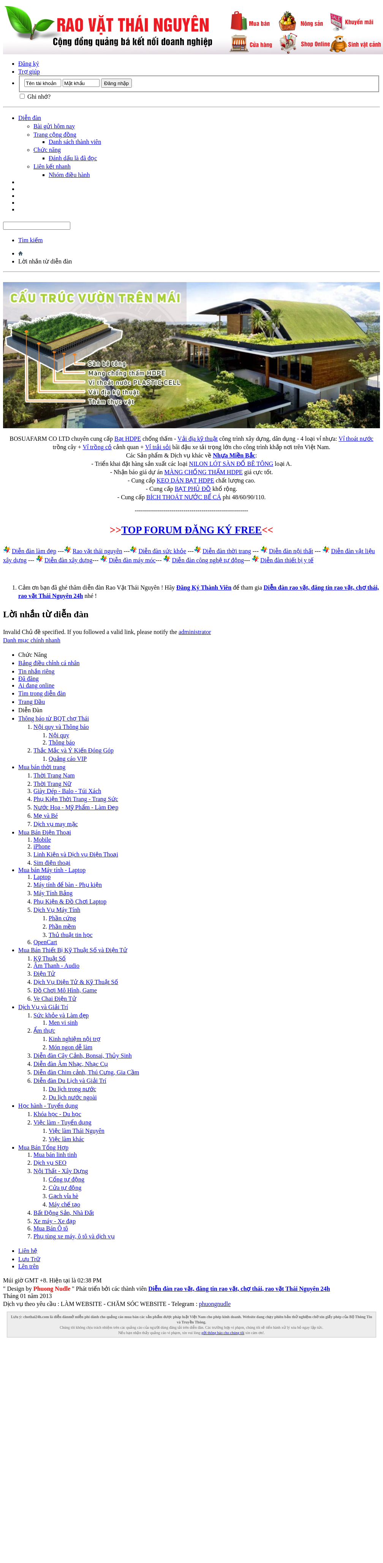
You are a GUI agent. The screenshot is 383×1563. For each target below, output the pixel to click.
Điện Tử (44, 973)
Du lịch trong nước (72, 1089)
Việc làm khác (66, 1139)
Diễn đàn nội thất (291, 551)
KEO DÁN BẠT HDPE (185, 480)
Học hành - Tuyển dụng (48, 1105)
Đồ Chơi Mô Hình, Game (65, 990)
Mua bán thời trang (41, 767)
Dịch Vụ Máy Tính (56, 910)
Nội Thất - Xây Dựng (60, 1171)
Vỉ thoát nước (356, 438)
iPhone (41, 846)
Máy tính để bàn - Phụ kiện (67, 885)
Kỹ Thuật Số (49, 958)
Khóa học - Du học (57, 1114)
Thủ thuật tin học (71, 935)
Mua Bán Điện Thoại (44, 832)
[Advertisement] (190, 1412)
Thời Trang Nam (54, 775)
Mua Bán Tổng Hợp (43, 1147)
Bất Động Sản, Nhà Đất (63, 1213)
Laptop (42, 877)
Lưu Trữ (29, 1259)
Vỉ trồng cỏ (97, 447)
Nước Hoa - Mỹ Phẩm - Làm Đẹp (75, 807)
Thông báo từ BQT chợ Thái (53, 718)
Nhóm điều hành (69, 175)
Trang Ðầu (31, 702)
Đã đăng (28, 678)
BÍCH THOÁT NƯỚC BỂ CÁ (183, 497)
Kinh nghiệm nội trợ (74, 1039)
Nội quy (59, 735)
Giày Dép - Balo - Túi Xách (67, 791)
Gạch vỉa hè (63, 1196)
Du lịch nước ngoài (73, 1097)
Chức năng (47, 150)
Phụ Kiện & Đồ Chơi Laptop (69, 901)
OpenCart (45, 942)
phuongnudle (215, 1304)
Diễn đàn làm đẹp (34, 551)
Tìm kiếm (30, 240)
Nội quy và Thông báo (61, 727)
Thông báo (62, 742)
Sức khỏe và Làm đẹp (61, 1015)
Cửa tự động (65, 1187)
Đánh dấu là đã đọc (73, 158)
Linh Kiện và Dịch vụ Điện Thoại (75, 854)
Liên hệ (27, 1251)
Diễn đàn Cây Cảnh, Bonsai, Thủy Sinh (82, 1055)
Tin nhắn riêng (36, 671)
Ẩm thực (44, 1030)
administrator (195, 632)
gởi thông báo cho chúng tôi (222, 1333)
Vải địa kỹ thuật (197, 438)
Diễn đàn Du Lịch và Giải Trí (69, 1080)
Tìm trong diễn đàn (42, 693)
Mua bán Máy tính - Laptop (51, 870)
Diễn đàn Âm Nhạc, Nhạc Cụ (70, 1064)
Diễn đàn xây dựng (68, 560)
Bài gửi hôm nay (54, 126)
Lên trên (28, 1266)
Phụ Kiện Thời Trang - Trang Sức (75, 799)
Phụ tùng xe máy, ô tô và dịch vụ (74, 1236)
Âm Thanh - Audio (56, 965)
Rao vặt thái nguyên (97, 551)
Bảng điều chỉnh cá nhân (49, 663)
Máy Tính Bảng (53, 893)
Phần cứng (62, 918)
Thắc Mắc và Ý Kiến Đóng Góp (73, 750)
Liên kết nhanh (52, 166)
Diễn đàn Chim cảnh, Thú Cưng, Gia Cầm (86, 1072)
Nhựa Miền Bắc (234, 455)
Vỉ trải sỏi (158, 447)
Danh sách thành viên (75, 142)
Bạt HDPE (127, 438)
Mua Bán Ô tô (50, 1228)
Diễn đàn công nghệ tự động (208, 560)
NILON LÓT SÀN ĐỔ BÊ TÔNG (231, 464)
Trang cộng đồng (54, 134)
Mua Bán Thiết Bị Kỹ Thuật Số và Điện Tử (72, 950)
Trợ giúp (29, 71)
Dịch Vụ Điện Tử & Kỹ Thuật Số (75, 982)
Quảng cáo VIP (68, 758)
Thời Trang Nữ (52, 784)
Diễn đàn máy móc (132, 560)
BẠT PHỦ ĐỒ (193, 489)
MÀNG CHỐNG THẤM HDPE (203, 472)
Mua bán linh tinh (55, 1154)
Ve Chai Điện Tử (54, 998)
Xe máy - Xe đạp (54, 1221)
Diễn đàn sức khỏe (162, 551)
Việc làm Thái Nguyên (76, 1131)
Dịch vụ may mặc (55, 824)
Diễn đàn (29, 118)
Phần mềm (62, 926)
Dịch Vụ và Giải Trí (43, 1007)
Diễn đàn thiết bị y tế (286, 560)
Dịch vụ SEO (49, 1162)
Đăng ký (28, 63)
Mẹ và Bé (45, 815)
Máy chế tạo (64, 1204)
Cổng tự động (66, 1179)
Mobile (42, 839)
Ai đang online (36, 685)
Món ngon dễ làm (70, 1047)
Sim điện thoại (51, 863)
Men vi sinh (63, 1022)
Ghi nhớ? (35, 96)
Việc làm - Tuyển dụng (62, 1122)
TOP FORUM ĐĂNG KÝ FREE (191, 530)
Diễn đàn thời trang (227, 551)
